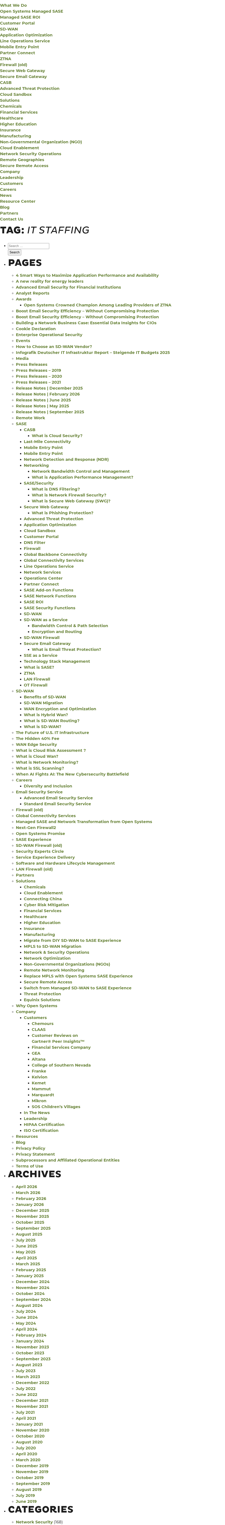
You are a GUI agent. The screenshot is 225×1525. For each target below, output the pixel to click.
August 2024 (29, 1305)
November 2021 (32, 1406)
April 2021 (26, 1418)
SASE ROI (33, 602)
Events (23, 340)
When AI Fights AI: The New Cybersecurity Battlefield (72, 774)
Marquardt (43, 1094)
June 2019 (26, 1501)
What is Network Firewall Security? (69, 495)
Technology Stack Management (57, 661)
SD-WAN (9, 29)
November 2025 (32, 1216)
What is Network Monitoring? (47, 762)
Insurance (10, 130)
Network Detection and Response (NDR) (66, 459)
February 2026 (31, 1198)
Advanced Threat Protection (30, 88)
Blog (5, 207)
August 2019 (29, 1489)
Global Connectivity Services (54, 560)
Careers (8, 189)
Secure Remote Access (24, 165)
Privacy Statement (35, 1154)
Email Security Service (39, 792)
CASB (6, 82)
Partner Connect (17, 52)
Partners (9, 213)
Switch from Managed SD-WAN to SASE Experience (78, 988)
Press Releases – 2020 (39, 376)
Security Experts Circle (40, 851)
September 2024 (33, 1299)
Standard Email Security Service (57, 803)
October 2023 (30, 1353)
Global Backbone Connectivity (55, 554)
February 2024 (31, 1335)
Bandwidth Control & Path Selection (70, 625)
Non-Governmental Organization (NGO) (41, 142)
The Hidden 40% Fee (37, 738)
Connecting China (43, 899)
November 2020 (32, 1430)
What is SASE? (39, 667)
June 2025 (26, 1246)
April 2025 (26, 1258)
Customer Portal (17, 23)
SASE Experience (33, 839)
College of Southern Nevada (61, 1065)
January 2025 (30, 1275)
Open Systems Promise (40, 833)
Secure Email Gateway (23, 76)
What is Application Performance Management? (82, 477)
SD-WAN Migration (43, 703)
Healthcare (11, 118)
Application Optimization (26, 35)
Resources (27, 1136)
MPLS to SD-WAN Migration (52, 946)
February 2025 (31, 1269)
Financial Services (19, 112)
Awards (24, 299)
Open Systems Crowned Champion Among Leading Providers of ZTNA (97, 305)
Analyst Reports (32, 293)
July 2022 (26, 1388)
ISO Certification (41, 1130)
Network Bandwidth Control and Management (81, 471)
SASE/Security (39, 483)
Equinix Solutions (42, 999)
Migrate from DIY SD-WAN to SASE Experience (72, 940)
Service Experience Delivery (45, 857)
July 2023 (26, 1370)
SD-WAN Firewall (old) (39, 845)
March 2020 (28, 1459)
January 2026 (30, 1204)
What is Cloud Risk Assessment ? (51, 750)
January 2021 (29, 1424)
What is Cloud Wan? (37, 756)
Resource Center (18, 201)
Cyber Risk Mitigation (46, 904)
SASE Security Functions (49, 608)
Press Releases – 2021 (38, 382)
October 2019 (30, 1477)
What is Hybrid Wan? (46, 714)
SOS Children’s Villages (56, 1106)
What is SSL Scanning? (40, 768)
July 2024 (26, 1311)
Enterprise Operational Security (49, 334)
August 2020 (29, 1442)
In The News (37, 1112)
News (6, 195)
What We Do (13, 5)
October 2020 (30, 1436)
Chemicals (11, 106)
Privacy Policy (30, 1148)
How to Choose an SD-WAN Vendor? (54, 346)
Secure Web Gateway (22, 70)
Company (10, 171)
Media (22, 358)
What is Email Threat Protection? (66, 649)
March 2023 (28, 1376)
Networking (36, 465)
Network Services (42, 572)
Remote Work (30, 417)
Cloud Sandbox (16, 94)
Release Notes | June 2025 (43, 400)
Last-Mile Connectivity (47, 441)
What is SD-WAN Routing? (52, 720)
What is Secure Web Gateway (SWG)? (71, 501)
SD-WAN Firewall (42, 637)
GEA (36, 1053)
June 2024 (27, 1317)
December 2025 (32, 1210)
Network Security (34, 1522)
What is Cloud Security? (57, 435)
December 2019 (32, 1465)
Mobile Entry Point (19, 47)
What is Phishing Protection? (62, 513)
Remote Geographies (22, 159)
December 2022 (32, 1382)
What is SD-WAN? (42, 726)
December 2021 (32, 1400)
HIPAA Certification (44, 1124)
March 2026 (28, 1192)
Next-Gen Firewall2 (36, 827)
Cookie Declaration (36, 328)
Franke (39, 1071)
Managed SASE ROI (20, 17)
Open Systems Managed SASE (31, 11)
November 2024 (32, 1287)
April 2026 (26, 1186)
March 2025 (28, 1264)
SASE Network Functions (50, 596)
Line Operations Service (25, 41)
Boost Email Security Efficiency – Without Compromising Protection (87, 311)
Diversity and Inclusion (48, 786)
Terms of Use (29, 1166)
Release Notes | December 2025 (49, 388)
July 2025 (26, 1240)
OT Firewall (35, 685)
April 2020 (26, 1454)
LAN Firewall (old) (34, 869)
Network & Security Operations (56, 952)
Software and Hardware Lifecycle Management (65, 863)
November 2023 (32, 1347)
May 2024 (26, 1323)
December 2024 (33, 1281)
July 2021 (25, 1412)
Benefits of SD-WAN (45, 697)
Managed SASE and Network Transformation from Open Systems (84, 821)
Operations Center (43, 578)
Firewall (32, 548)
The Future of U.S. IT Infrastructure (52, 732)
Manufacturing (15, 136)
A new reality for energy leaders (50, 281)
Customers (11, 183)
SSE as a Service (41, 655)
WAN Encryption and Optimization (60, 708)
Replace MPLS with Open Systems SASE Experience (78, 976)
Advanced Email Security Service (58, 798)
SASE (21, 423)
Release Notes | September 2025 (50, 412)
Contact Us (11, 219)
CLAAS (39, 1029)
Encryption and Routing (57, 631)
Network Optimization (47, 958)
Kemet (39, 1083)
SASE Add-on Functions (48, 590)
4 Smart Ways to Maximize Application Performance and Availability (87, 275)
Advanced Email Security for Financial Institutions (68, 287)
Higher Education (18, 124)
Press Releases (31, 364)
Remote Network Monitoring (54, 970)
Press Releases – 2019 (38, 370)
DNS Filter (34, 542)
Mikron (39, 1100)
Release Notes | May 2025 (42, 406)
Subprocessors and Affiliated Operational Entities (68, 1160)
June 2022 (26, 1394)
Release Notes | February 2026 (48, 394)
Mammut (41, 1089)
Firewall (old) (13, 64)
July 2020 (26, 1448)
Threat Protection (42, 994)
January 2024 (30, 1341)
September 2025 (33, 1228)
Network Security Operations (30, 153)
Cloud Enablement (19, 147)
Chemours (43, 1023)
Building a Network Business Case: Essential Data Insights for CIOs (86, 322)
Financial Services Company (61, 1047)
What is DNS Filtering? (56, 489)
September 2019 (33, 1483)
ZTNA (5, 58)
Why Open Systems (36, 1005)
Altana (38, 1059)
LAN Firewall (37, 679)
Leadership (11, 177)
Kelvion (39, 1077)
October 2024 (30, 1293)
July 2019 (25, 1495)
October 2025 (30, 1222)
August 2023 (29, 1364)
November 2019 (32, 1471)
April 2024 (26, 1329)
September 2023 (33, 1359)
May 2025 (26, 1252)
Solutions (10, 100)
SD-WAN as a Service (46, 619)
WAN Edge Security (36, 744)
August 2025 (29, 1234)
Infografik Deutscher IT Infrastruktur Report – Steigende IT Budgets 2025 (93, 352)
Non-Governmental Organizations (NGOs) (67, 964)
